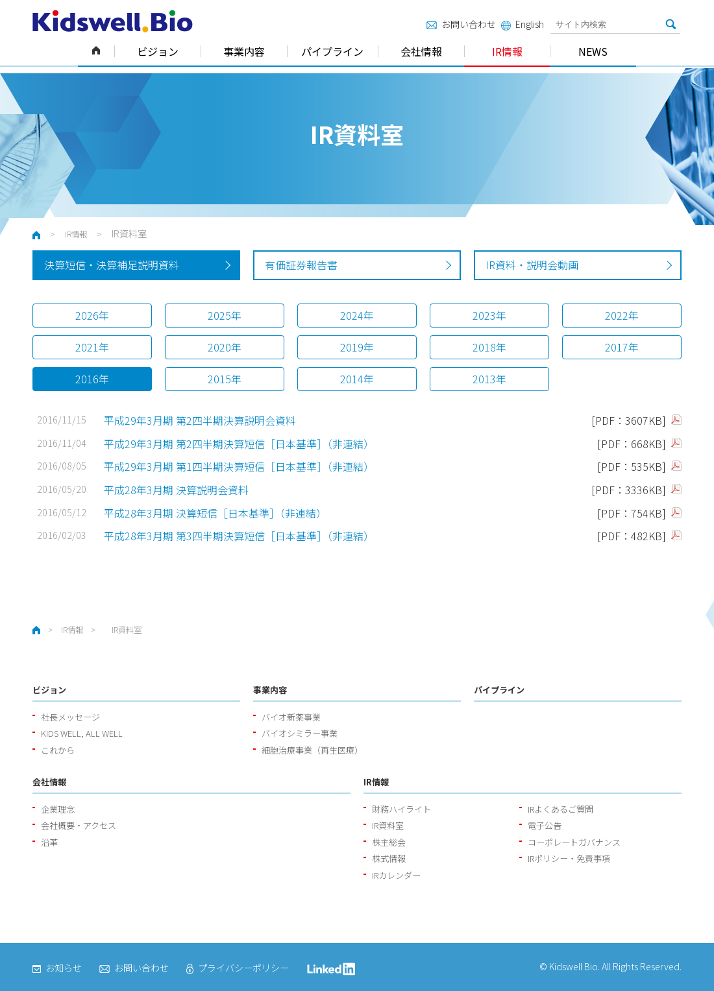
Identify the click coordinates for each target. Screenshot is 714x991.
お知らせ (57, 967)
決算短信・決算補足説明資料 (111, 264)
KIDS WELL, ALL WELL (82, 733)
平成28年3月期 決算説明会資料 (176, 489)
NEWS (593, 51)
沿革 (49, 842)
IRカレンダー (396, 875)
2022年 (622, 315)
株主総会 (389, 842)
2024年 (357, 315)
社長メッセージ (70, 717)
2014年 (357, 379)
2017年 (622, 347)
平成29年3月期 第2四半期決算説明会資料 (200, 420)
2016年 (92, 379)
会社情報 (421, 51)
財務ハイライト (401, 809)
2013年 (489, 379)
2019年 (357, 347)
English (522, 24)
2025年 (224, 315)
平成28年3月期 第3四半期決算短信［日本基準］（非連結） (239, 535)
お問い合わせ (461, 24)
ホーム (96, 51)
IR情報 (507, 51)
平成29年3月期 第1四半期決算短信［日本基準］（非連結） (239, 466)
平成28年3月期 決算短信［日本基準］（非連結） (215, 513)
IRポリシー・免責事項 (569, 858)
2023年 (489, 315)
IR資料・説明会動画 (532, 264)
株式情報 (389, 858)
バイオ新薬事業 (291, 717)
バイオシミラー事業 (300, 733)
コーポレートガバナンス (574, 842)
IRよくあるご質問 (560, 809)
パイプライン (332, 51)
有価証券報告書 (301, 264)
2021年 (92, 347)
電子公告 (544, 825)
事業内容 (244, 51)
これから (58, 750)
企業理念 (58, 809)
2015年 (224, 379)
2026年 (92, 315)
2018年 (489, 347)
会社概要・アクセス (78, 825)
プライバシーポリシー (237, 967)
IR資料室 (388, 825)
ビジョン (157, 51)
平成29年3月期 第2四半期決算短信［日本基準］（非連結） (240, 443)
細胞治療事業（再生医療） (312, 750)
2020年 (224, 347)
